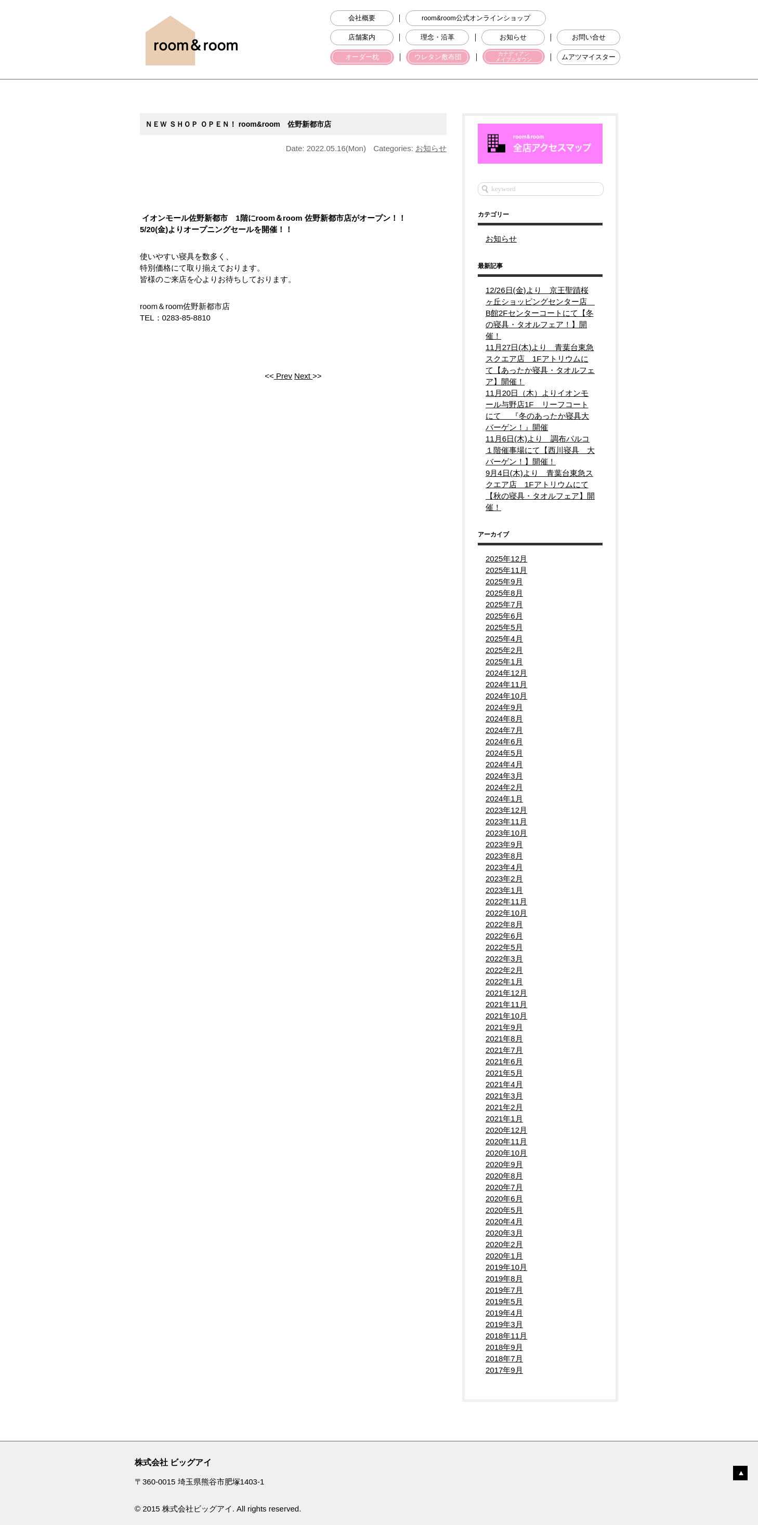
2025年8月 (504, 592)
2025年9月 (504, 581)
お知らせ (513, 37)
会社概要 (361, 18)
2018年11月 (506, 1335)
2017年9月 (504, 1370)
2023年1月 (504, 890)
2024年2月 (504, 787)
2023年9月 (504, 844)
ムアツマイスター (588, 57)
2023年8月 (504, 855)
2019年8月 (504, 1278)
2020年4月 (504, 1221)
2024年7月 (504, 730)
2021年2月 (504, 1107)
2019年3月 (504, 1324)
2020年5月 (504, 1210)
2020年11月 (506, 1141)
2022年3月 (504, 958)
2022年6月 (504, 935)
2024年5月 (504, 752)
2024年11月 (506, 684)
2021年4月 (504, 1084)
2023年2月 (504, 878)
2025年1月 (504, 661)
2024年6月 (504, 741)
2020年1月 (504, 1255)
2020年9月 (504, 1164)
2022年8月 (504, 924)
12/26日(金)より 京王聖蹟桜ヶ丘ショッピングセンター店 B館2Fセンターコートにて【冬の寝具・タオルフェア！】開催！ (540, 313)
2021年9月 (504, 1027)
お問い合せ (589, 37)
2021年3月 (504, 1095)
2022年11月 (506, 901)
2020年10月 (506, 1152)
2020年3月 (504, 1232)
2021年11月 (506, 1004)
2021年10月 (506, 1015)
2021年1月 (504, 1118)
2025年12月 (506, 558)
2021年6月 (504, 1061)
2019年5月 (504, 1301)
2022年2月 (504, 970)
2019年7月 (504, 1290)
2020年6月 (504, 1198)
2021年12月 (506, 992)
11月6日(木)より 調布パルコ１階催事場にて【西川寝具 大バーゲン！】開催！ (540, 450)
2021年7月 (504, 1050)
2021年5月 (504, 1072)
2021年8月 (504, 1038)
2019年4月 (504, 1312)
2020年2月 (504, 1244)
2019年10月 (506, 1267)
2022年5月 (504, 947)
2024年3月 (504, 775)
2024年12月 (506, 672)
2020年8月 (504, 1175)
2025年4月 (504, 638)
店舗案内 (361, 37)
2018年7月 (504, 1358)
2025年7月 (504, 604)
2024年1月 (504, 798)
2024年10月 (506, 695)
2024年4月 (504, 764)
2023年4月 (504, 867)
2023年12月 (506, 810)
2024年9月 (504, 707)
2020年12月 (506, 1130)
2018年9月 (504, 1347)
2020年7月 (504, 1187)
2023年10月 (506, 832)
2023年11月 (506, 821)
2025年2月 (504, 650)
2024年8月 (504, 718)
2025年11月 (506, 570)
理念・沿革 (437, 37)
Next (303, 375)
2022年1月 (504, 981)
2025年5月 (504, 627)
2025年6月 (504, 615)
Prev (283, 375)
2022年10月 (506, 912)
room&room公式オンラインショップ (476, 18)
